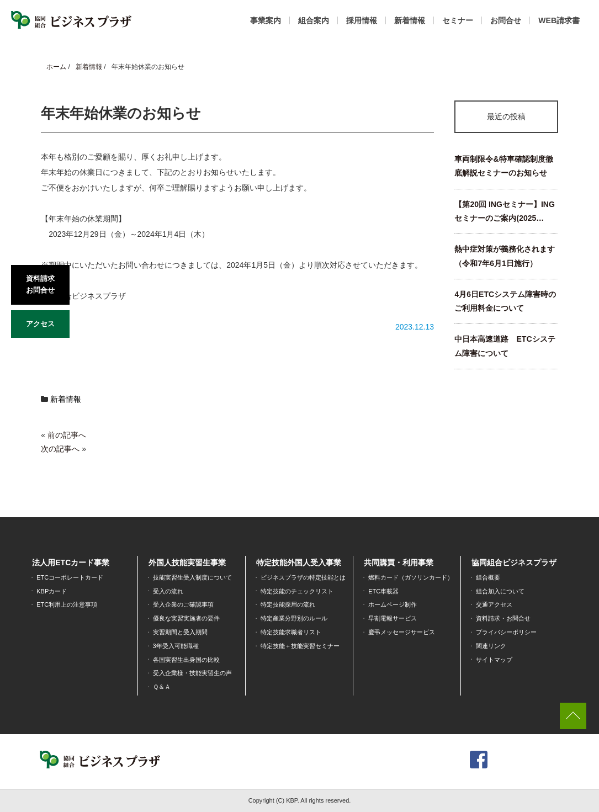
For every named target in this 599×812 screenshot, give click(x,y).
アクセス (40, 324)
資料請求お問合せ (40, 284)
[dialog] (578, 790)
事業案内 (265, 20)
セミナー (457, 20)
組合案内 (313, 20)
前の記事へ (66, 435)
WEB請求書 (559, 20)
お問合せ (505, 20)
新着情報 (409, 20)
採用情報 (361, 20)
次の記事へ (60, 448)
